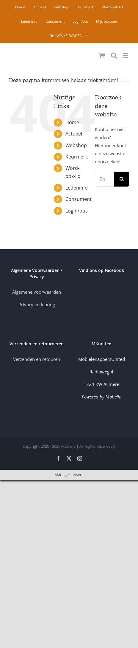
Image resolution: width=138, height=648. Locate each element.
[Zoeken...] (104, 179)
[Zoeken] (121, 179)
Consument (78, 199)
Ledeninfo (76, 187)
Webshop (76, 145)
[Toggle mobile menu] (126, 55)
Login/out (76, 210)
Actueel (73, 133)
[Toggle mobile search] (114, 55)
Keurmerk (76, 156)
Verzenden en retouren (36, 359)
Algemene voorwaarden (36, 292)
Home (72, 122)
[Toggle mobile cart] (102, 55)
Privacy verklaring (36, 304)
